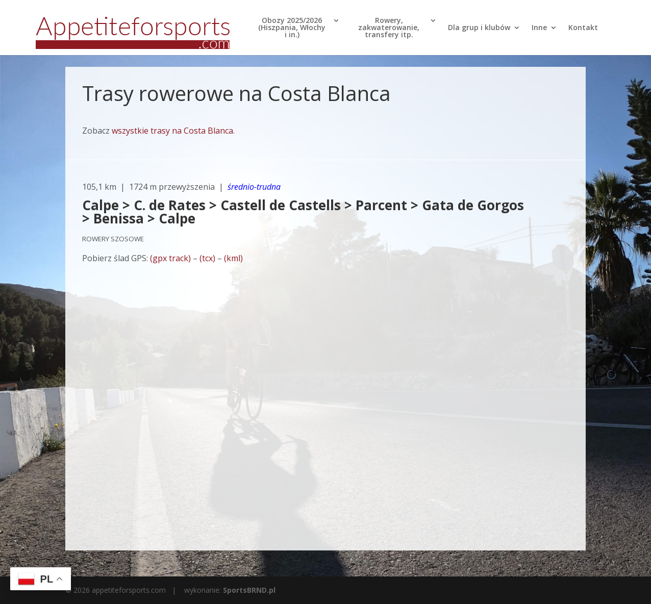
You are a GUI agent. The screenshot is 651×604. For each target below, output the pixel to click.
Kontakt (583, 28)
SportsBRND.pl (249, 590)
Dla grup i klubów (479, 28)
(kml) (233, 258)
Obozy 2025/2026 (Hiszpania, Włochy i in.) (292, 28)
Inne (539, 28)
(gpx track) (170, 258)
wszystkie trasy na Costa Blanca (172, 130)
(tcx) (207, 258)
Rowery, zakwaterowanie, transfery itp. (388, 28)
